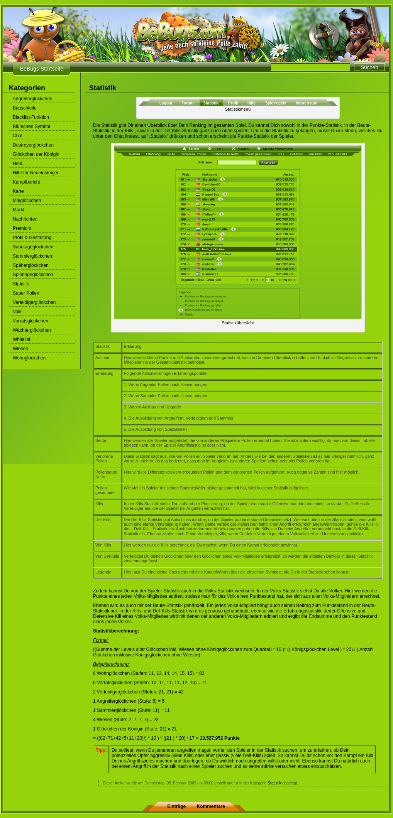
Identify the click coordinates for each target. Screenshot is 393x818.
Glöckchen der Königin (36, 154)
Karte (18, 191)
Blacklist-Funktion (31, 117)
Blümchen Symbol (31, 126)
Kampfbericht (26, 182)
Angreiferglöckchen (33, 98)
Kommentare (211, 806)
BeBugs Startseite (41, 69)
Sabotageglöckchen (33, 247)
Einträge (176, 806)
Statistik (21, 284)
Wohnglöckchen (29, 358)
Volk (17, 311)
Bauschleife (25, 108)
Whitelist (21, 339)
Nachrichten (25, 219)
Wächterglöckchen (32, 330)
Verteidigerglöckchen (34, 302)
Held (17, 163)
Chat (17, 135)
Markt (18, 210)
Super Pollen (26, 293)
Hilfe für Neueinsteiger (36, 172)
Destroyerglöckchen (33, 145)
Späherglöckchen (31, 265)
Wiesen (20, 348)
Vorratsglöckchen (30, 321)
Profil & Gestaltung (32, 237)
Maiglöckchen (27, 200)
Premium (22, 228)
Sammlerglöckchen (32, 256)
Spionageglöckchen (33, 274)
